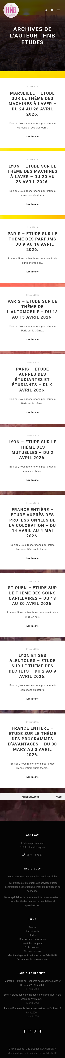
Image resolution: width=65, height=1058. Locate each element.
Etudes (32, 935)
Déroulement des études (32, 939)
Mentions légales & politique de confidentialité (32, 955)
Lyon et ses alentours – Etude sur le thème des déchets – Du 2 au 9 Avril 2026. (32, 666)
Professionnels (32, 947)
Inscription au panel (32, 943)
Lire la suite (33, 136)
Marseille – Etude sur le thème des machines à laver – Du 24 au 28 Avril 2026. (33, 104)
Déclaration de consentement (32, 959)
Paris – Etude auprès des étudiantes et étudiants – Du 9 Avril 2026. (32, 380)
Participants (32, 931)
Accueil (33, 927)
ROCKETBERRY (48, 1048)
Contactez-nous (32, 951)
